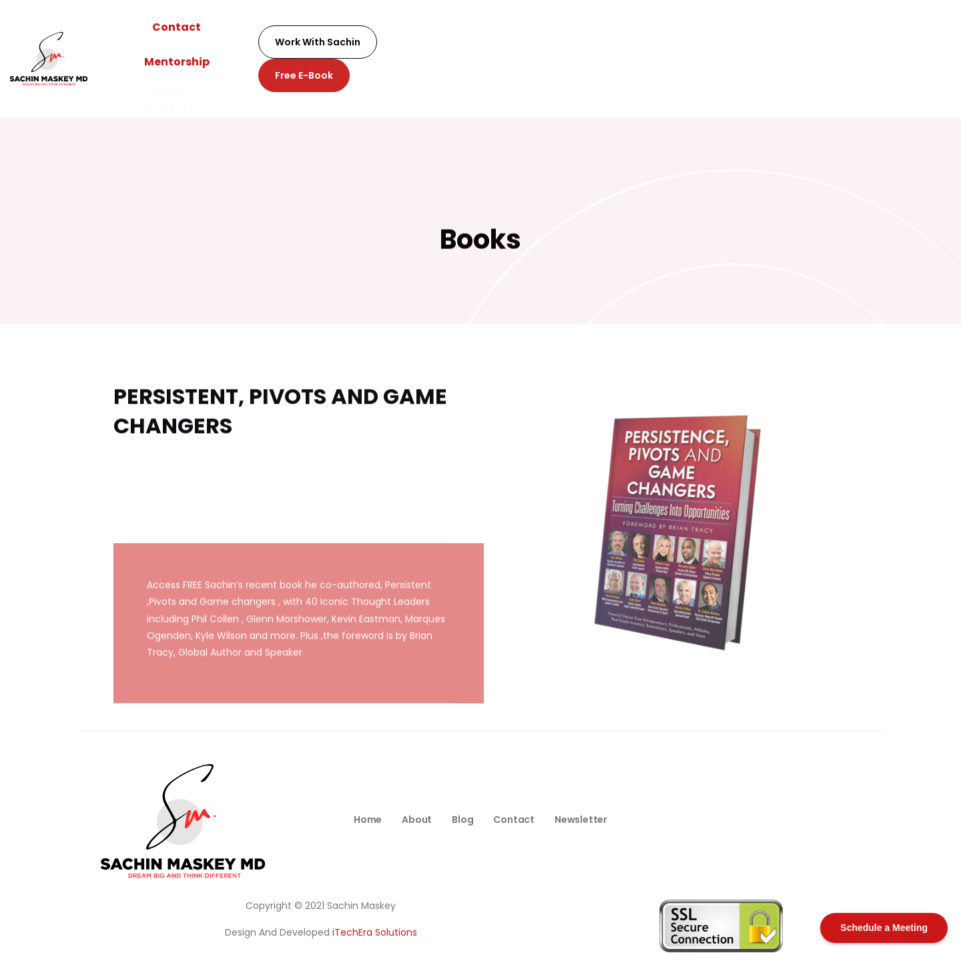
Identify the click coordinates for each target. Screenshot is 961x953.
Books (480, 220)
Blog (459, 832)
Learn (356, 55)
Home (225, 54)
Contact (511, 832)
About (287, 54)
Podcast (614, 54)
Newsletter (534, 54)
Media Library (442, 54)
